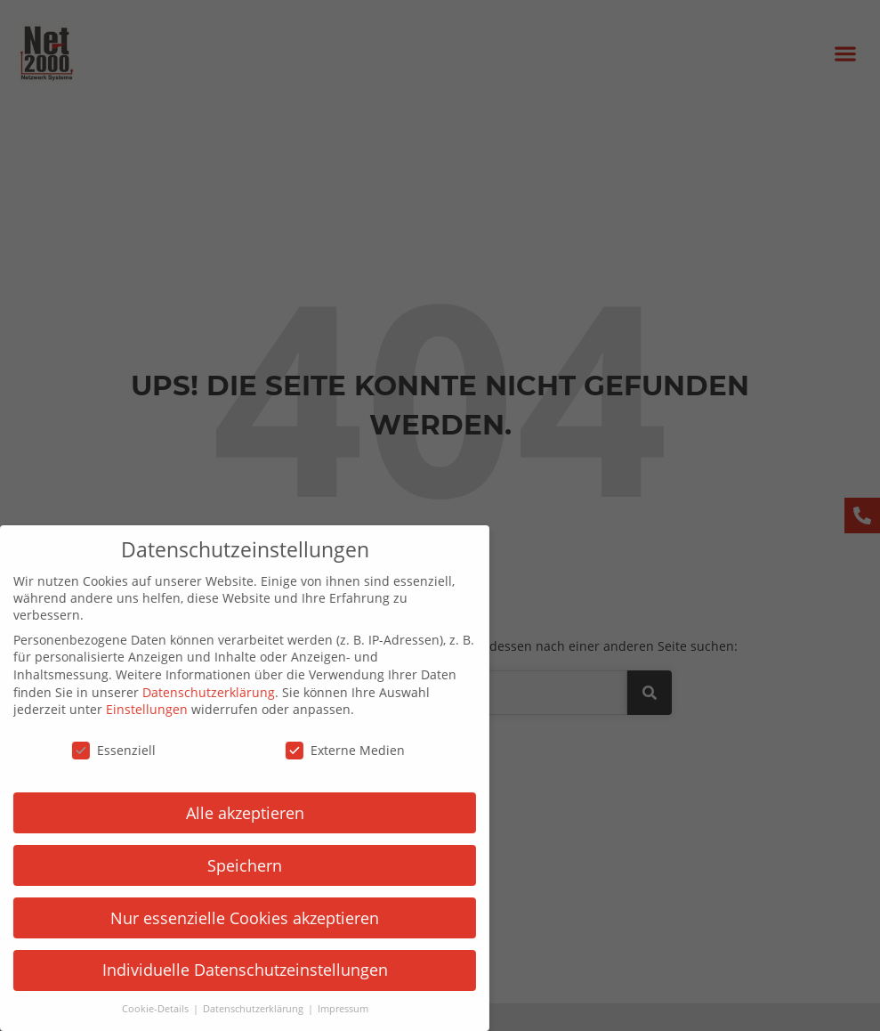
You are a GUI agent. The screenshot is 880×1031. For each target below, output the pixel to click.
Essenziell (102, 750)
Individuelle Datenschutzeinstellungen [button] (232, 969)
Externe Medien (333, 750)
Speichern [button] (233, 865)
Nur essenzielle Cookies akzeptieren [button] (233, 918)
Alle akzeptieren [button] (233, 813)
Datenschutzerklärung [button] (242, 1009)
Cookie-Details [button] (144, 1009)
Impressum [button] (330, 1009)
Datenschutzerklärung (197, 692)
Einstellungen (135, 709)
